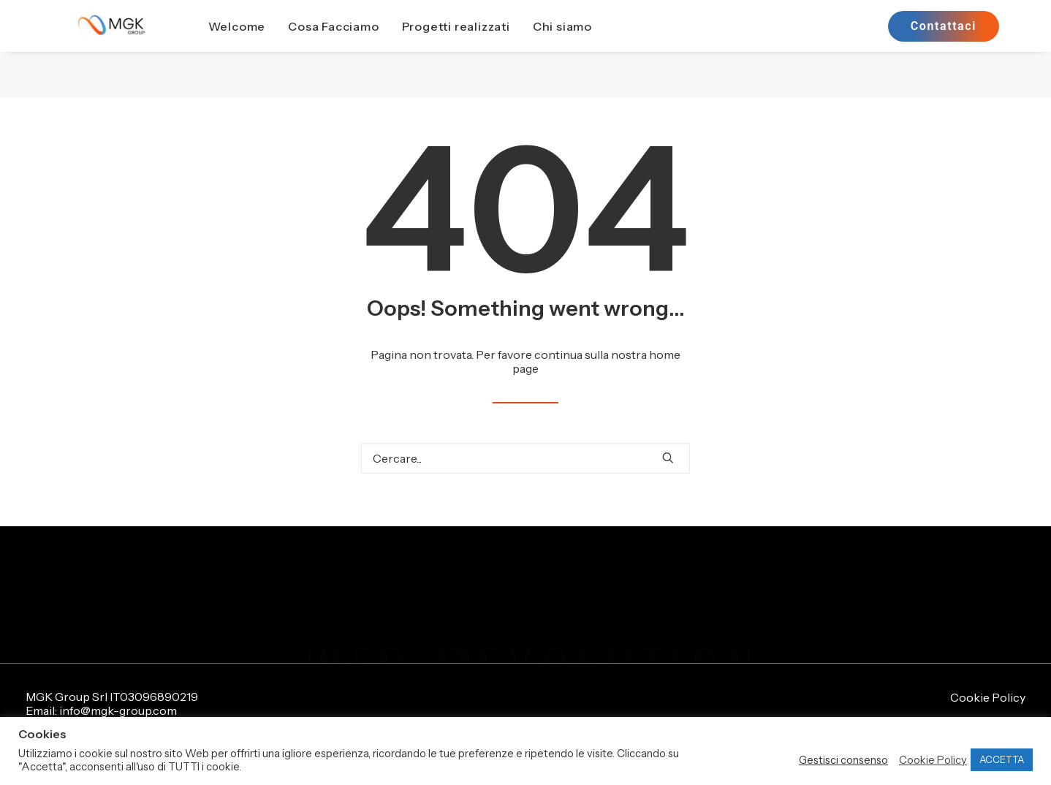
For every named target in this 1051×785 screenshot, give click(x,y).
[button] (668, 457)
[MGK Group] (128, 49)
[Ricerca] (525, 458)
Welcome (270, 49)
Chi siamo (595, 49)
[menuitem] (270, 49)
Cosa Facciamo (367, 49)
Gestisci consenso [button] (843, 760)
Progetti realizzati (489, 49)
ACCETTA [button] (1001, 759)
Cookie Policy (987, 697)
